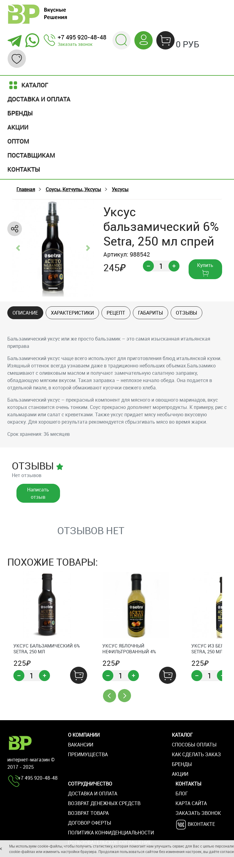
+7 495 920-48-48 (82, 37)
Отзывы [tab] (186, 312)
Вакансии (80, 744)
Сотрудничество (90, 783)
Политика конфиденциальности (111, 832)
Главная (25, 189)
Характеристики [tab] (72, 312)
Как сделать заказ (196, 754)
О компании (84, 734)
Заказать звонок (75, 44)
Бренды (20, 113)
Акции (17, 127)
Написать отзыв (38, 493)
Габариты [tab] (150, 312)
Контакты (23, 169)
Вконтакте (195, 824)
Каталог (27, 85)
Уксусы (120, 189)
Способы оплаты (194, 744)
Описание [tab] (25, 312)
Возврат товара (88, 813)
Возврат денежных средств (104, 803)
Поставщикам (31, 155)
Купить (205, 269)
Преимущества (88, 754)
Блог (182, 793)
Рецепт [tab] (116, 312)
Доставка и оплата (38, 99)
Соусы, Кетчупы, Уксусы (73, 189)
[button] (121, 39)
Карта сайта (191, 803)
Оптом (18, 141)
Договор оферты (89, 822)
